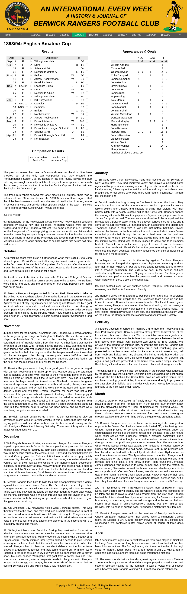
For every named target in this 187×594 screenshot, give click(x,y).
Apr (9, 135)
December (11, 436)
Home (7, 34)
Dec (9, 86)
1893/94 (79, 34)
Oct (9, 64)
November (12, 326)
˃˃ (179, 35)
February (102, 322)
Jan (9, 100)
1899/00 (165, 34)
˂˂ (21, 35)
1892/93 (64, 34)
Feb (9, 117)
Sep (9, 61)
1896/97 (122, 34)
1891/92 (50, 34)
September (12, 215)
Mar (9, 121)
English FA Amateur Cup (58, 159)
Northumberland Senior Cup (39, 159)
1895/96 (107, 34)
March (100, 394)
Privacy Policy (85, 588)
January (101, 173)
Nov (9, 75)
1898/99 (151, 34)
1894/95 (93, 34)
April (99, 533)
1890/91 (36, 34)
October (10, 251)
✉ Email (126, 585)
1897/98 (136, 34)
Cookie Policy (102, 588)
